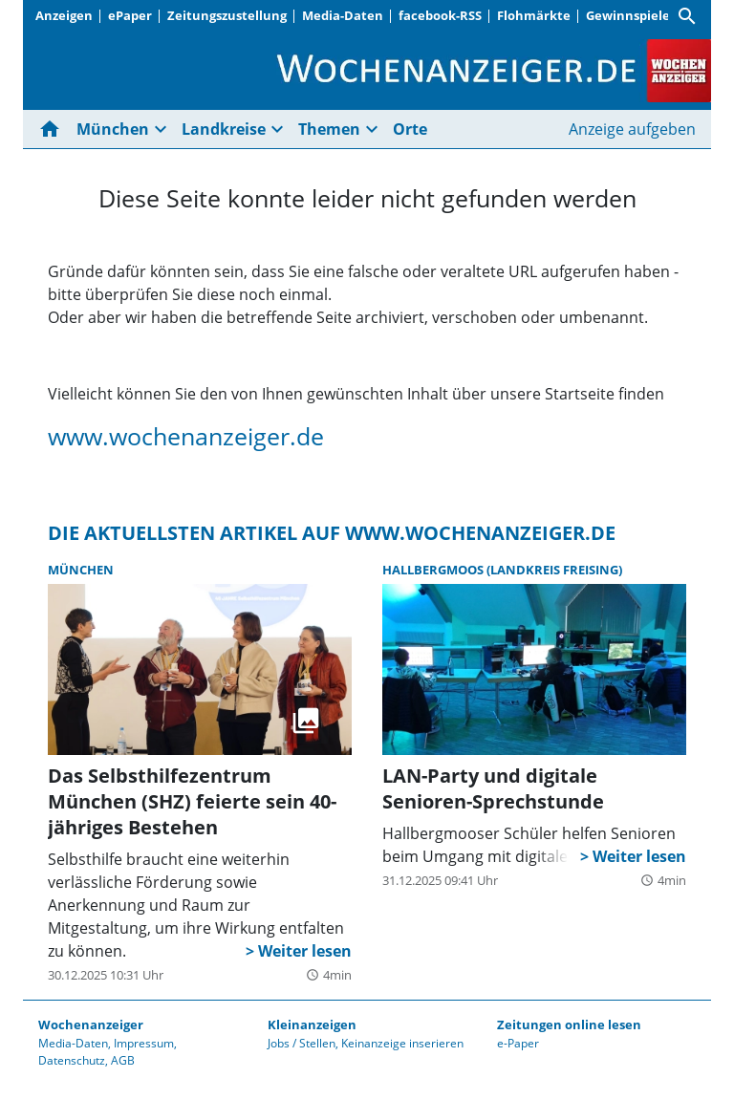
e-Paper (518, 1043)
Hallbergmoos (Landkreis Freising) (502, 569)
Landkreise (224, 129)
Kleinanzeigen (312, 1024)
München (112, 129)
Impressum (144, 1043)
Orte (410, 129)
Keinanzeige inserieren (402, 1043)
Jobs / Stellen (301, 1043)
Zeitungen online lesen (569, 1024)
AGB (123, 1060)
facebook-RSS (440, 15)
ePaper (130, 15)
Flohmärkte (534, 15)
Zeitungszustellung (227, 15)
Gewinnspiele (628, 15)
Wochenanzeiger (90, 1024)
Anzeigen (64, 15)
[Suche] (687, 16)
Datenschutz (71, 1060)
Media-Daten (342, 15)
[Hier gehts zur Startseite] (53, 129)
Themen (329, 129)
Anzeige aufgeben (632, 129)
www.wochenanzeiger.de (186, 436)
